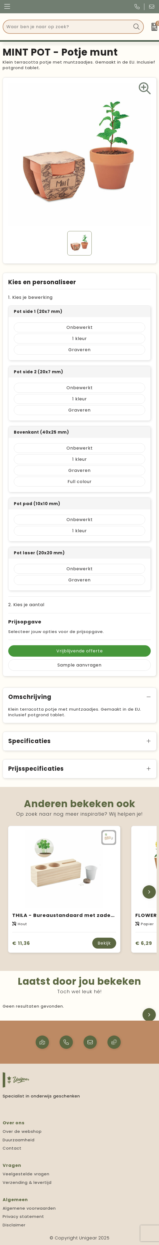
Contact (12, 1148)
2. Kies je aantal (26, 604)
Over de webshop (22, 1131)
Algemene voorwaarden (29, 1208)
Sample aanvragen (79, 665)
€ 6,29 (143, 943)
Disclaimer (14, 1225)
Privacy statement (23, 1216)
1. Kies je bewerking (30, 297)
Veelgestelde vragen (26, 1174)
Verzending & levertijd (27, 1182)
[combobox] (67, 26)
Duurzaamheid (19, 1140)
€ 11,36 (21, 943)
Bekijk (104, 943)
